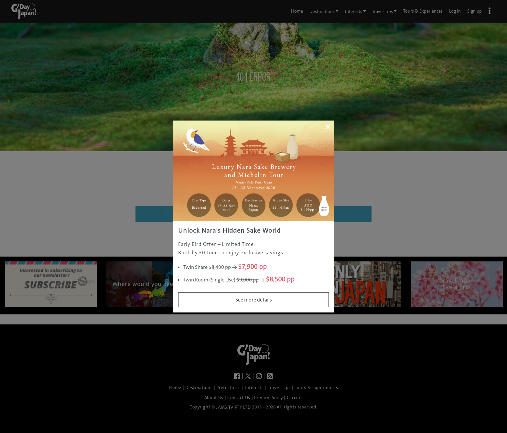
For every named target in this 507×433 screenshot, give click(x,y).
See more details (253, 299)
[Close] (327, 126)
